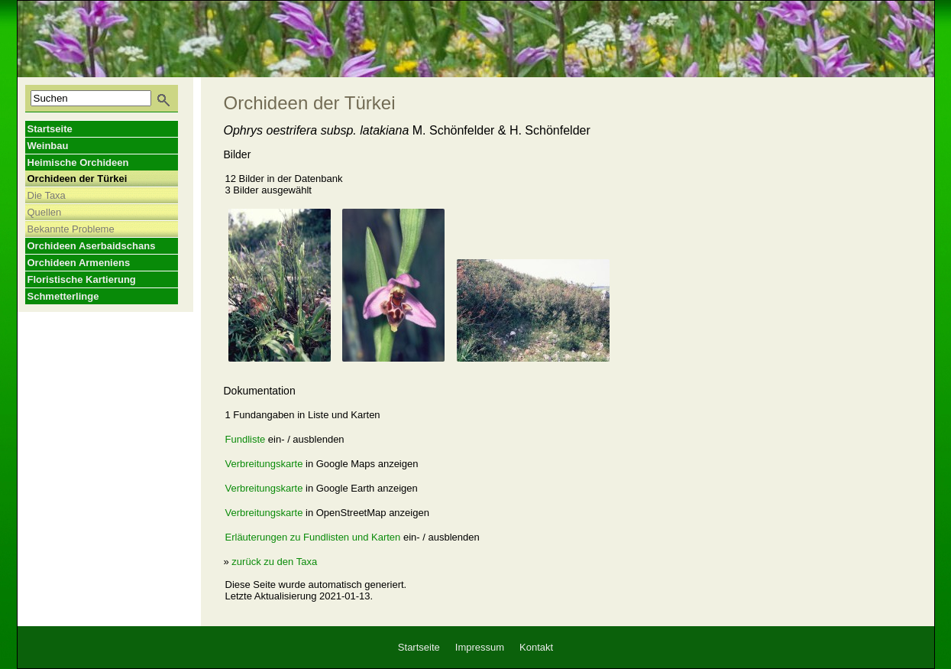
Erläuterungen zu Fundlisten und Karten (313, 537)
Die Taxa (46, 195)
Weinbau (48, 145)
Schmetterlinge (63, 296)
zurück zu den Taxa (274, 561)
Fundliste (245, 439)
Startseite (50, 129)
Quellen (44, 212)
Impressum (479, 647)
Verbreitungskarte (264, 463)
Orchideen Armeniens (79, 262)
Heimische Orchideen (78, 162)
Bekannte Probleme (71, 229)
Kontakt (536, 647)
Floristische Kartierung (81, 279)
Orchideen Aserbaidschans (91, 246)
